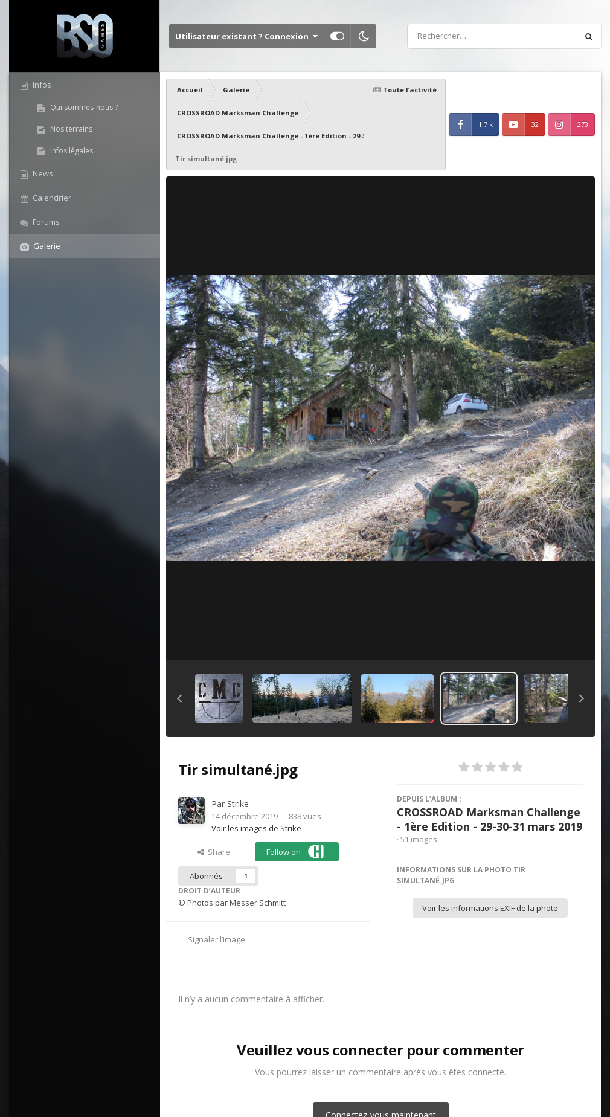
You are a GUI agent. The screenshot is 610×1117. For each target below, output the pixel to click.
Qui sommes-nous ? (83, 107)
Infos (41, 84)
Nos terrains (70, 129)
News (42, 173)
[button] (179, 698)
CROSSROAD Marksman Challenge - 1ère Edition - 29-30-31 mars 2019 (489, 819)
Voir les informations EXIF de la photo (490, 908)
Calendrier (51, 197)
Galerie (45, 245)
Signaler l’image (216, 939)
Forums (45, 221)
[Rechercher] (458, 36)
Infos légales (70, 151)
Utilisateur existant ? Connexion (246, 36)
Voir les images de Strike (256, 828)
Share (213, 851)
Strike (238, 804)
